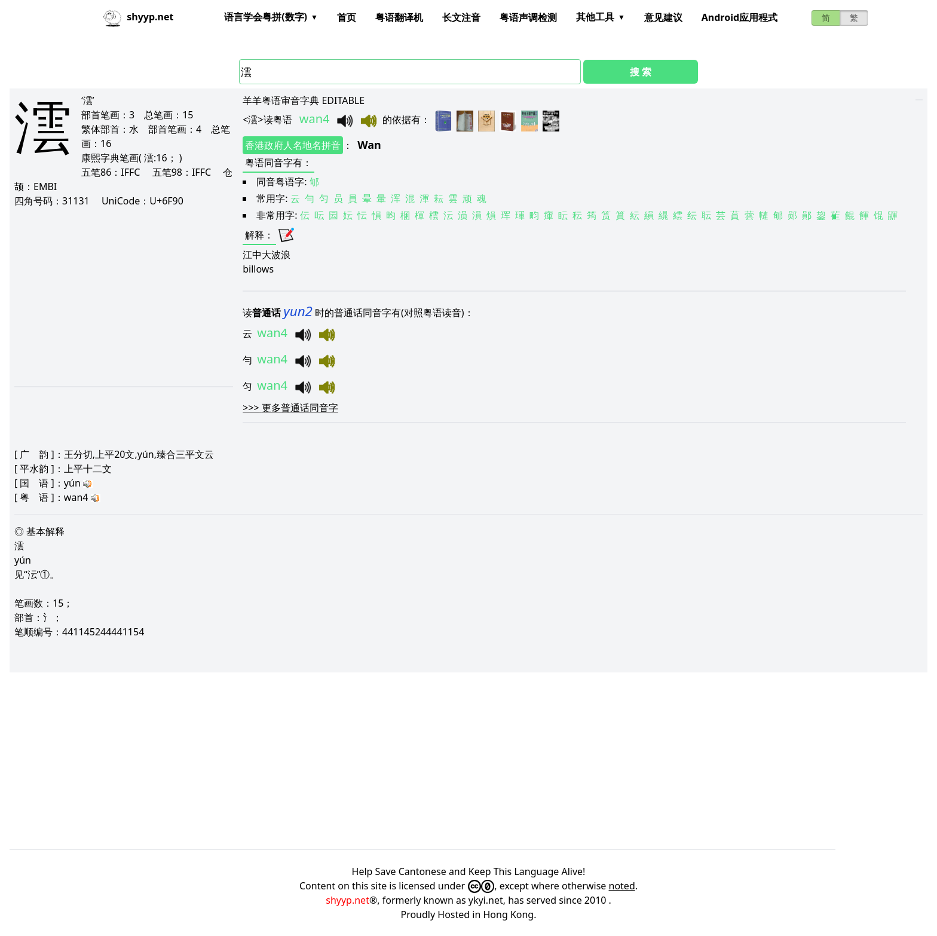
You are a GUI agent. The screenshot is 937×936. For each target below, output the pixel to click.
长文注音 (461, 17)
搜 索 (640, 71)
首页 (346, 17)
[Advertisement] (120, 296)
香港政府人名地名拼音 (293, 145)
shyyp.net (347, 900)
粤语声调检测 (528, 17)
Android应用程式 (739, 17)
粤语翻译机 (399, 17)
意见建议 (663, 17)
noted (622, 885)
